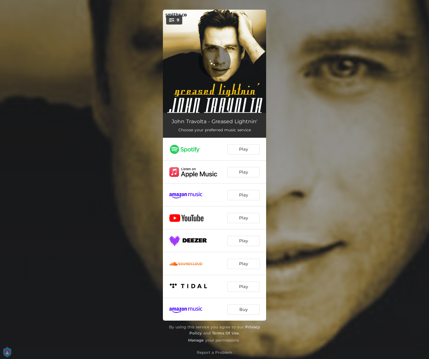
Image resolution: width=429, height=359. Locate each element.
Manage (196, 340)
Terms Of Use (225, 333)
